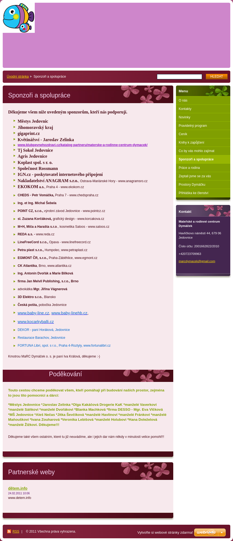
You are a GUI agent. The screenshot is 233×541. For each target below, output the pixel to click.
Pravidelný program (193, 126)
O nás (183, 100)
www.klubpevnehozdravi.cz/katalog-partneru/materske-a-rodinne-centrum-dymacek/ (82, 145)
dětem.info (17, 488)
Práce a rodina (189, 168)
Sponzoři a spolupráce (196, 159)
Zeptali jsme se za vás (195, 176)
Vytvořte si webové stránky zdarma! (165, 532)
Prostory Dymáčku (192, 184)
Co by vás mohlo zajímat (196, 151)
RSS (15, 531)
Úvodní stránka (18, 76)
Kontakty (185, 109)
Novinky (184, 117)
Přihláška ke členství (193, 193)
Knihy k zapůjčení (191, 142)
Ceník (183, 134)
